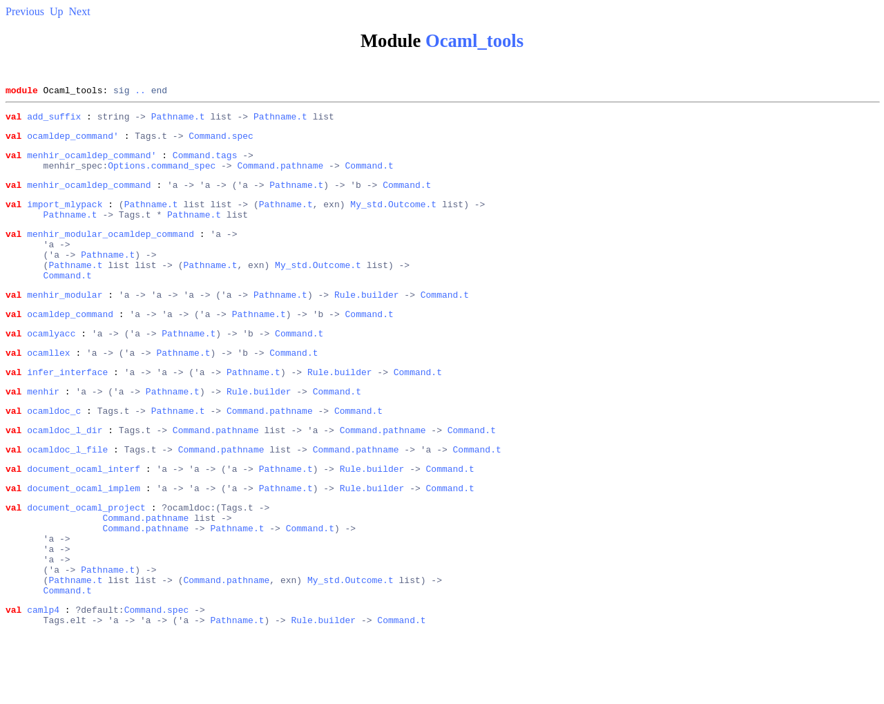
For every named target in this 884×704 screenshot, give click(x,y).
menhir (43, 430)
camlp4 (43, 680)
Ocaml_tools (474, 40)
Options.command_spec (161, 175)
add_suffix (54, 120)
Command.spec (221, 141)
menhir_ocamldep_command (89, 197)
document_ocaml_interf (83, 516)
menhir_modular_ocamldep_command (110, 252)
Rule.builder (366, 323)
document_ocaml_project (86, 559)
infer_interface (67, 409)
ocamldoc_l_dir (64, 473)
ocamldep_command (70, 345)
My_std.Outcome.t (393, 218)
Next (79, 11)
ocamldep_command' (73, 141)
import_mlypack (64, 218)
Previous (25, 11)
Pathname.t (178, 120)
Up (57, 11)
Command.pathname (280, 175)
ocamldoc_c (54, 452)
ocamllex (48, 387)
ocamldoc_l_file (67, 494)
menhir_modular (64, 323)
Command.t (369, 175)
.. (140, 92)
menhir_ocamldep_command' (91, 163)
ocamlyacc (51, 366)
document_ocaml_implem (83, 537)
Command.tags (205, 163)
